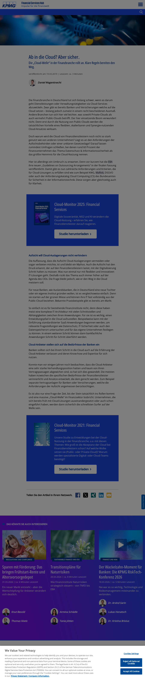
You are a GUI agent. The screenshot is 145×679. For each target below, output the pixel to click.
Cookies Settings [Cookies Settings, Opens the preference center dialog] (131, 668)
